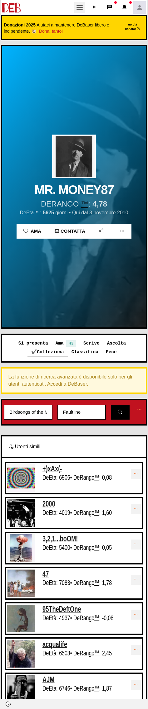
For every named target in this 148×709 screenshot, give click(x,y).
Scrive (91, 343)
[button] (94, 7)
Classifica (85, 352)
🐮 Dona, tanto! (47, 31)
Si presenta (33, 343)
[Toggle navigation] (79, 7)
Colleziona (50, 352)
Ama (32, 231)
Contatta (70, 231)
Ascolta (116, 343)
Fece (111, 352)
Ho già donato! (132, 26)
